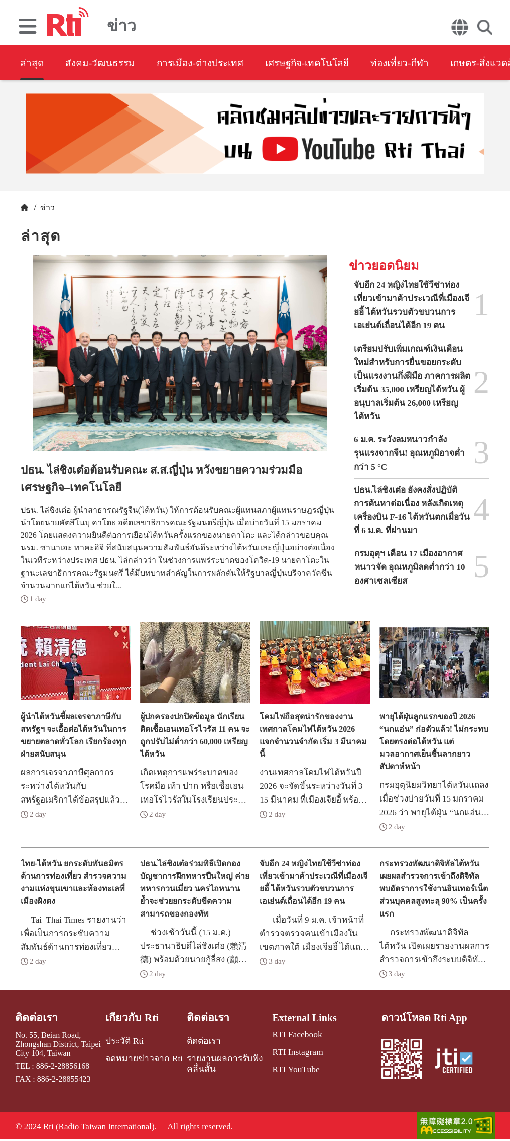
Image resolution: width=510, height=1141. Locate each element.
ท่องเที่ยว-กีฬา (430, 63)
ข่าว (46, 207)
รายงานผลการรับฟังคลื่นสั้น (218, 1061)
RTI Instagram (294, 1050)
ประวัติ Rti (125, 1040)
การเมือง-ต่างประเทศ (213, 63)
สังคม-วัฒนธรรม (105, 63)
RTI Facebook (293, 1034)
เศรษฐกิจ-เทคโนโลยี (329, 63)
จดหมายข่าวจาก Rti (142, 1056)
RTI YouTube (292, 1067)
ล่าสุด (32, 63)
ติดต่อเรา (35, 1017)
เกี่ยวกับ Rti (132, 1017)
